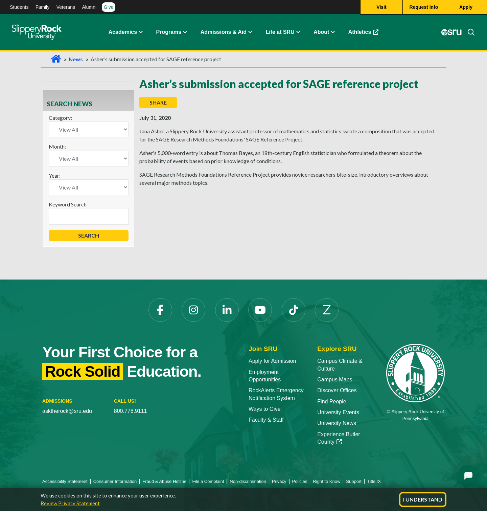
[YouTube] (260, 310)
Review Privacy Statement (70, 503)
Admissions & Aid (224, 32)
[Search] (468, 32)
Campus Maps (334, 379)
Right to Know (326, 481)
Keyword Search (68, 204)
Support (354, 481)
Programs (169, 32)
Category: (60, 117)
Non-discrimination (248, 481)
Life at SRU (279, 32)
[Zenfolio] (327, 310)
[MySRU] (451, 32)
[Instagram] (193, 310)
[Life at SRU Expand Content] (297, 32)
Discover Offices (336, 390)
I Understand (422, 499)
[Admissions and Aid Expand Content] (250, 32)
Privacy (279, 481)
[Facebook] (160, 310)
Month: (57, 146)
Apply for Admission (272, 361)
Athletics (363, 32)
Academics (123, 32)
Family (42, 7)
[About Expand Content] (184, 32)
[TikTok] (293, 310)
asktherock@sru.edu (67, 411)
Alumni (89, 7)
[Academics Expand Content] (140, 32)
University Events (338, 412)
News (76, 59)
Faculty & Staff (266, 420)
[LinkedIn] (227, 310)
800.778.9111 (130, 411)
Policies (299, 481)
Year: (55, 175)
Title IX (374, 481)
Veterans (65, 7)
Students (19, 7)
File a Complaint (208, 481)
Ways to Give (265, 409)
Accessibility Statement (65, 481)
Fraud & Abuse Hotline (164, 481)
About (321, 32)
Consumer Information (115, 481)
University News (336, 423)
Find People (331, 401)
